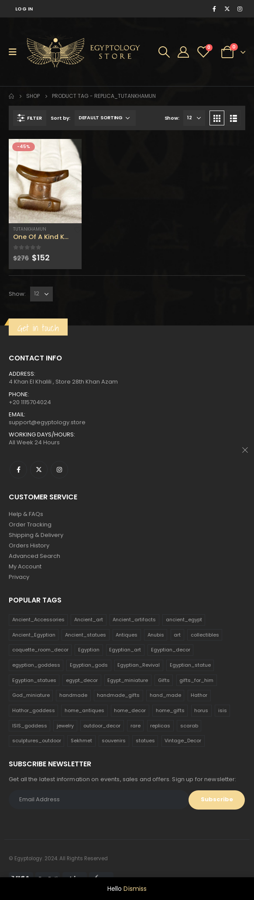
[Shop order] (105, 118)
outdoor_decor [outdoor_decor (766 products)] (101, 725)
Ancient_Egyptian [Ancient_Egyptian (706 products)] (33, 634)
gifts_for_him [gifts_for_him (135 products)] (196, 680)
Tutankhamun (29, 229)
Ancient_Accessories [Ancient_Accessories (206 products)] (38, 619)
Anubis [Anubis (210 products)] (156, 634)
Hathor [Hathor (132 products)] (199, 695)
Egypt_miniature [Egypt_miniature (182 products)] (127, 680)
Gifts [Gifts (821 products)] (164, 680)
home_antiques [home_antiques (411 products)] (84, 710)
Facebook (18, 469)
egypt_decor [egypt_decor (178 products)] (82, 680)
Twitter (39, 469)
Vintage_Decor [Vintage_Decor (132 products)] (183, 740)
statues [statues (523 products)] (145, 740)
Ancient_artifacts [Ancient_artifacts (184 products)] (134, 619)
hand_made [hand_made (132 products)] (165, 695)
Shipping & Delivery (36, 535)
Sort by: (60, 117)
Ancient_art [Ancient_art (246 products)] (88, 619)
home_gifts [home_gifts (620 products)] (170, 710)
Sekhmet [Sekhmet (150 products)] (81, 740)
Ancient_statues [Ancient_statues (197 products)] (85, 634)
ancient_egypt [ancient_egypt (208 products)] (184, 619)
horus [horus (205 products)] (201, 710)
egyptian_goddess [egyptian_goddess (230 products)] (36, 664)
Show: (172, 117)
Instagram (59, 469)
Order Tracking (30, 524)
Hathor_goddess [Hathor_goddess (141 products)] (33, 710)
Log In (24, 8)
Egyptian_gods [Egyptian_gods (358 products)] (89, 664)
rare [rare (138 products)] (135, 725)
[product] (45, 181)
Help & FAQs (26, 514)
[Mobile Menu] (15, 52)
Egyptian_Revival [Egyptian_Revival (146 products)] (138, 664)
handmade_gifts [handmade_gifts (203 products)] (118, 695)
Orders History (29, 545)
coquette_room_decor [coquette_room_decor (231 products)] (40, 649)
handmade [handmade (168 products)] (73, 695)
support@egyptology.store (47, 422)
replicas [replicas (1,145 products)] (160, 725)
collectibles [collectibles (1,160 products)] (205, 634)
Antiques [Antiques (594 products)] (126, 634)
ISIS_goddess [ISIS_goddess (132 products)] (29, 725)
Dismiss (135, 888)
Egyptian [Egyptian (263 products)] (89, 649)
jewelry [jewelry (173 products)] (65, 725)
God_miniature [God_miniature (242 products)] (31, 695)
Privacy (19, 577)
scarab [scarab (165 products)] (189, 725)
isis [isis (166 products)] (222, 710)
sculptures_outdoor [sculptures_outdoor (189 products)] (36, 740)
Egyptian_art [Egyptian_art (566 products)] (125, 649)
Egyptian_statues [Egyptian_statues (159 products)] (34, 680)
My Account (25, 566)
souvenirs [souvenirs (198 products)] (114, 740)
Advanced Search (34, 556)
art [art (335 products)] (177, 634)
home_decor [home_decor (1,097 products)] (130, 710)
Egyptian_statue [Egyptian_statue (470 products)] (190, 664)
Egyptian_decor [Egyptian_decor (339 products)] (170, 649)
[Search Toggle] (164, 52)
